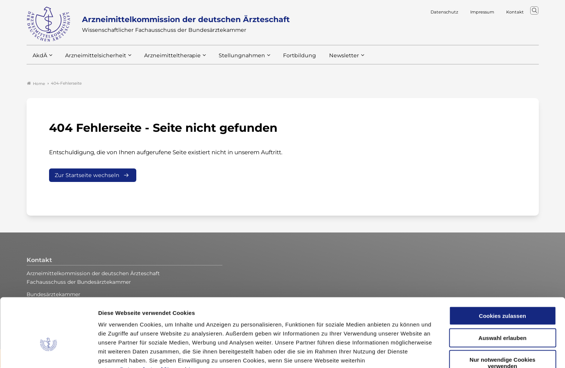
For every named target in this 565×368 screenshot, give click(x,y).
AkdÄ (39, 60)
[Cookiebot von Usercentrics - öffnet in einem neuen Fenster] (48, 353)
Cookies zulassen (502, 269)
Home (36, 83)
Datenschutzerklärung (151, 323)
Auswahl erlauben (502, 291)
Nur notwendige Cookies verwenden (502, 316)
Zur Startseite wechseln (87, 175)
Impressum (205, 323)
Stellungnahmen (231, 60)
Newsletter (329, 60)
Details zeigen (398, 353)
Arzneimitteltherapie (166, 60)
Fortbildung (286, 60)
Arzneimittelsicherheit (93, 60)
